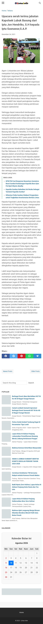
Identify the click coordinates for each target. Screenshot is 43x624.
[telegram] (37, 356)
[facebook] (6, 356)
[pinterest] (21, 356)
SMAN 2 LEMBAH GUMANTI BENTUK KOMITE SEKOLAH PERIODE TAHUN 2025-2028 (25, 461)
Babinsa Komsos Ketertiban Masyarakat (26, 448)
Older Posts (35, 371)
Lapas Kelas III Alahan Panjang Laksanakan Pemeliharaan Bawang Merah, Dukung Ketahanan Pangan (25, 436)
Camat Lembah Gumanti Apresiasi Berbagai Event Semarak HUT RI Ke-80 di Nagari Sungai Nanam (26, 410)
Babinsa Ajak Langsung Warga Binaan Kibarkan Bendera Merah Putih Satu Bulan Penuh (26, 512)
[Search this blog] (40, 3)
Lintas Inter (24, 620)
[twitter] (14, 356)
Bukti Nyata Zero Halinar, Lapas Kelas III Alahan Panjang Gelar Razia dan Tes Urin (26, 487)
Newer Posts (7, 371)
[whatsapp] (29, 356)
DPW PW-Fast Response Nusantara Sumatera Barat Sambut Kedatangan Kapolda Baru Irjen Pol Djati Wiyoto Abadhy (22, 183)
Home (21, 612)
